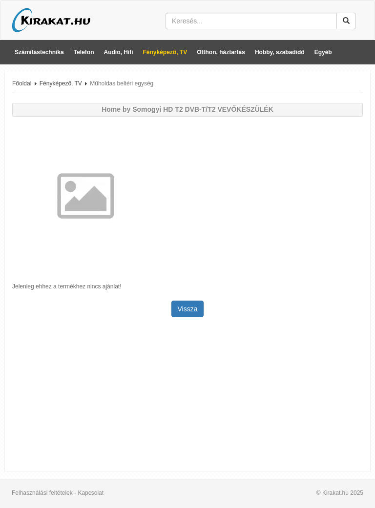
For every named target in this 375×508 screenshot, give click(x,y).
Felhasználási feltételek (42, 492)
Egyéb (323, 52)
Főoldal (21, 83)
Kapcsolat (91, 492)
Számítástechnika (39, 52)
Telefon (84, 52)
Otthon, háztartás (221, 52)
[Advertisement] (187, 395)
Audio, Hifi (118, 52)
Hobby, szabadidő (280, 52)
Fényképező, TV (165, 52)
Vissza (188, 309)
